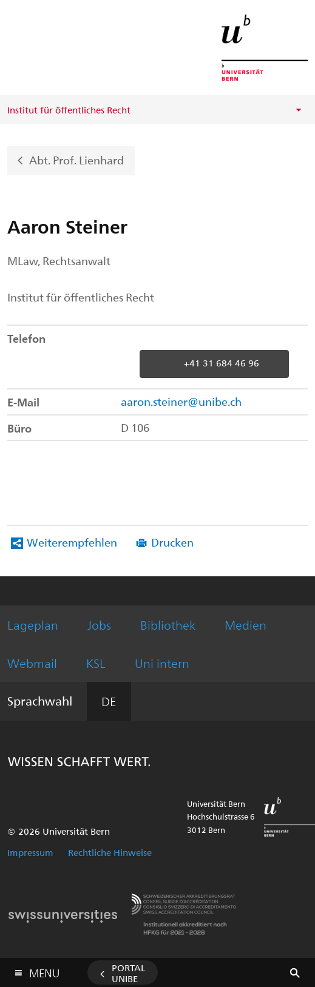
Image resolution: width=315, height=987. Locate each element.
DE (109, 701)
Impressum (30, 852)
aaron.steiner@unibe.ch (181, 401)
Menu (44, 970)
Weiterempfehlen (72, 542)
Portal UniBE (129, 973)
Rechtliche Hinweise (110, 852)
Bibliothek (167, 624)
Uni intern (162, 663)
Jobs (99, 624)
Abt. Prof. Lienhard (76, 159)
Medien (245, 624)
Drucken (172, 542)
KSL (96, 663)
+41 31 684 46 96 (221, 363)
